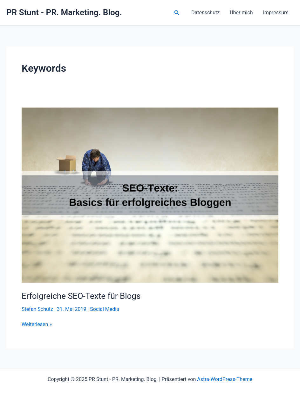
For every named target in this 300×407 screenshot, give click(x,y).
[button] (177, 13)
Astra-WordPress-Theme (224, 379)
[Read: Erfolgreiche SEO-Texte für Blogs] (150, 195)
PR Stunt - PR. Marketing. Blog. (64, 12)
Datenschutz (205, 13)
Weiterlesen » (37, 324)
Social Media (104, 309)
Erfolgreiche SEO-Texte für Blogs (81, 296)
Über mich (241, 13)
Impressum (276, 13)
